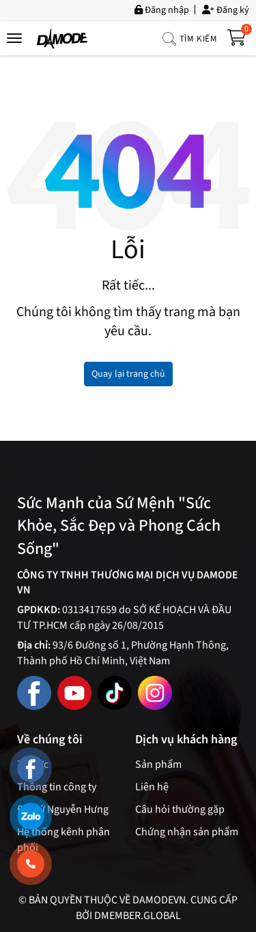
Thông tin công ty (56, 786)
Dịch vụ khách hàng (186, 739)
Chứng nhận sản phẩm (186, 831)
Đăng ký (225, 9)
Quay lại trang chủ (128, 374)
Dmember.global (137, 915)
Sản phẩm (158, 764)
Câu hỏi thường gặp (180, 809)
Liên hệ (152, 786)
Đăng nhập (161, 9)
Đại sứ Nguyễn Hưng (63, 809)
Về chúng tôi (50, 739)
